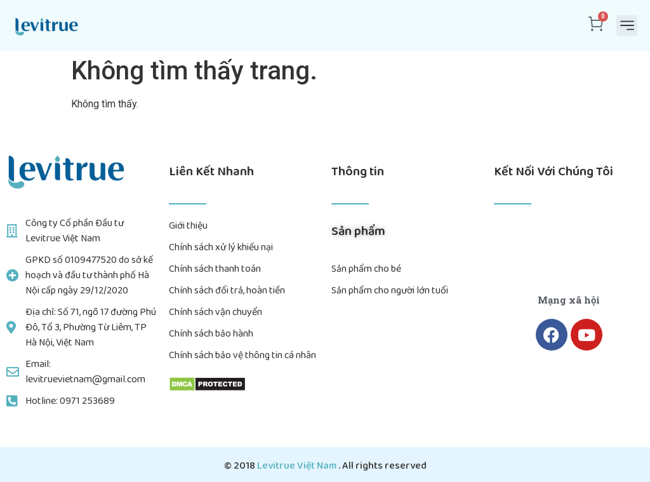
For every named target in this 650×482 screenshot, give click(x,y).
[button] (626, 25)
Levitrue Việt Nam (297, 466)
